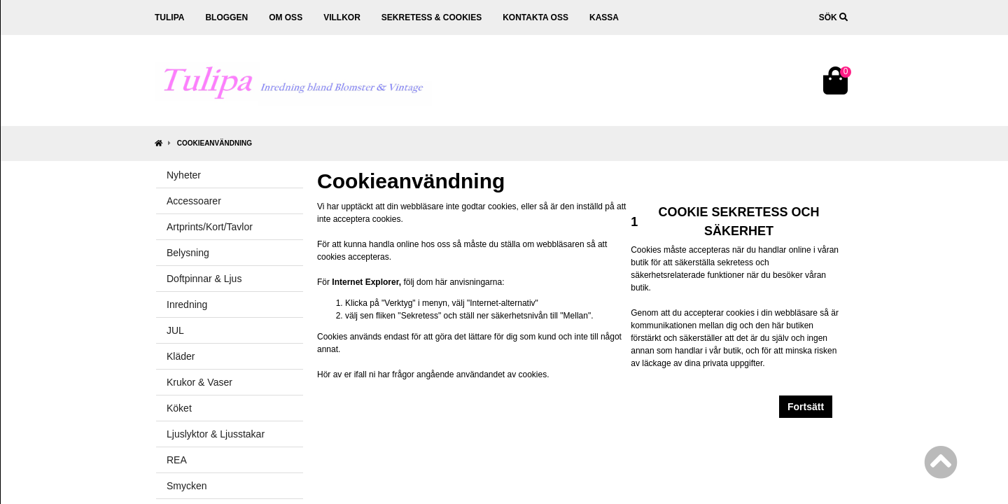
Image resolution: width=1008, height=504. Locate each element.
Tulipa (169, 17)
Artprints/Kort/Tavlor (210, 226)
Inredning (187, 304)
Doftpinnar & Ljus (204, 278)
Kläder (181, 356)
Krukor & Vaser (199, 382)
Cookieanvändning (214, 143)
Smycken (187, 485)
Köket (179, 408)
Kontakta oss (535, 17)
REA (177, 459)
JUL (175, 330)
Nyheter (184, 175)
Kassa (604, 17)
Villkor (341, 17)
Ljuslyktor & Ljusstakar (216, 434)
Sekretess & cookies (432, 17)
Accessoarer (194, 200)
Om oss (285, 17)
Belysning (188, 252)
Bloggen (226, 17)
